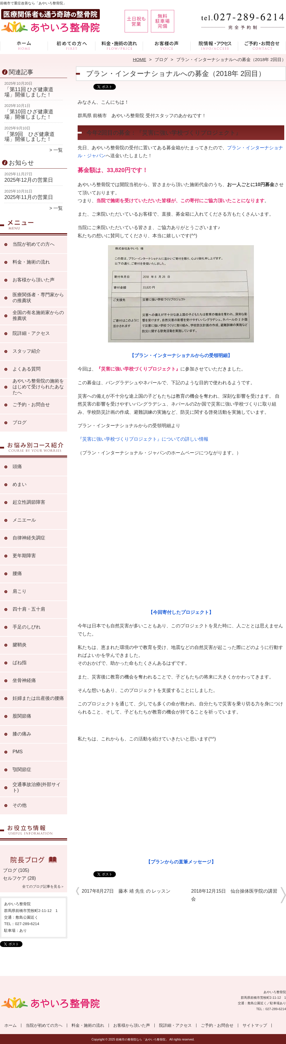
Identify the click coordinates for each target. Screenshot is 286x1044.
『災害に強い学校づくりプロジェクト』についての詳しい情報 (143, 439)
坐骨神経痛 (24, 680)
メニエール (24, 519)
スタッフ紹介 (27, 351)
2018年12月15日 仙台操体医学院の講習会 (234, 895)
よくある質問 (27, 368)
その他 (20, 805)
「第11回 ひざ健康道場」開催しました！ (28, 92)
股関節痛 (22, 716)
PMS (18, 751)
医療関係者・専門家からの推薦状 (38, 297)
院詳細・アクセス (214, 45)
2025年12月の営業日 (28, 180)
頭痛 (17, 466)
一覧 (58, 150)
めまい (20, 484)
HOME (139, 59)
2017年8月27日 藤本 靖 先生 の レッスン (126, 891)
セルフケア (14, 878)
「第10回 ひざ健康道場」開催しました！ (28, 114)
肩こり (20, 591)
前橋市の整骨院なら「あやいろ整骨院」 (142, 1039)
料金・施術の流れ (119, 45)
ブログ (161, 59)
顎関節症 (22, 769)
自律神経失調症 (29, 537)
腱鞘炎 (20, 644)
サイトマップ (255, 1025)
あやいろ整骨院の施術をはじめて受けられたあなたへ (38, 386)
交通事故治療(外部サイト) (37, 787)
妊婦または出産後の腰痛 (38, 698)
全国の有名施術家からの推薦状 (38, 315)
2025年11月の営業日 (28, 197)
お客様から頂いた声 (167, 45)
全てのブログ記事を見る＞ (43, 886)
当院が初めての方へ (71, 45)
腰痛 (17, 573)
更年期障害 (24, 555)
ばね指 (20, 662)
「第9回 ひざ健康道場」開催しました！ (29, 136)
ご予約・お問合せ (262, 45)
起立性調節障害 (29, 502)
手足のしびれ (27, 626)
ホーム (24, 45)
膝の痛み (22, 733)
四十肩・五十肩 (29, 609)
